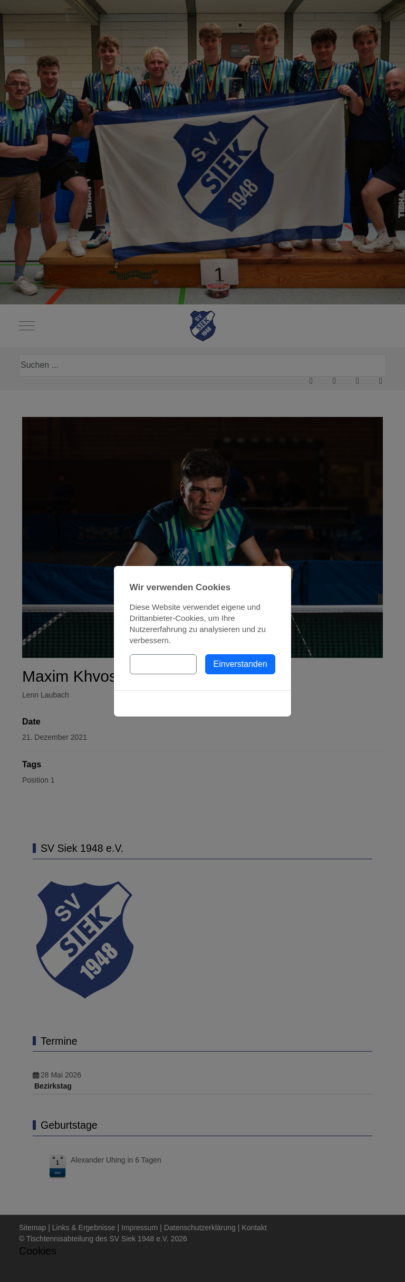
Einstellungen (163, 663)
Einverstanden (240, 663)
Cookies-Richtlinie (202, 703)
